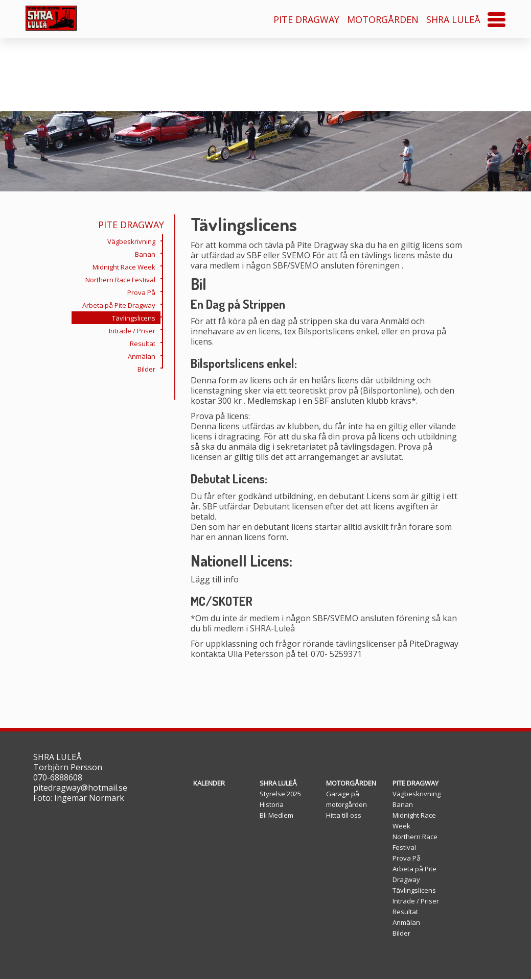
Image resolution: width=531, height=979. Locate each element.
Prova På (143, 291)
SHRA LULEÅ (453, 19)
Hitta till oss (343, 815)
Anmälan (144, 355)
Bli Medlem (276, 815)
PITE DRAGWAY (306, 19)
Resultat (145, 342)
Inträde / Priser (134, 329)
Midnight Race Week (126, 266)
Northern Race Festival (122, 278)
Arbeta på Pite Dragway (121, 304)
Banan (147, 253)
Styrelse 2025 (280, 793)
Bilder (148, 368)
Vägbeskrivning (133, 240)
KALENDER (209, 783)
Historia (272, 804)
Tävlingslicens (136, 317)
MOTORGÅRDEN (383, 19)
